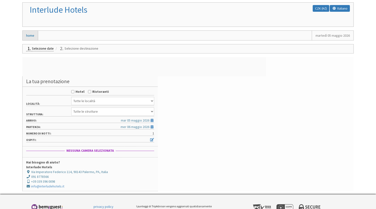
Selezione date (43, 48)
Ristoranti (313, 72)
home (30, 35)
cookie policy (103, 194)
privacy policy (103, 187)
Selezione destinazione (81, 48)
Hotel (292, 72)
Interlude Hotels (58, 9)
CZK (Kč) (321, 8)
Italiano (339, 8)
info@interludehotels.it (268, 167)
